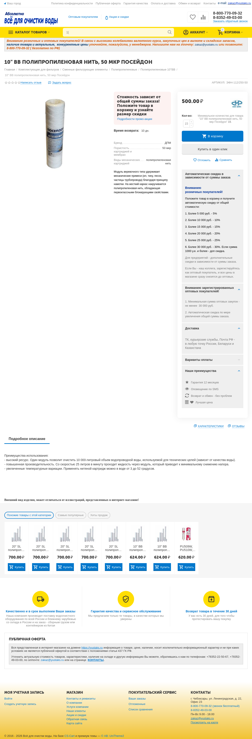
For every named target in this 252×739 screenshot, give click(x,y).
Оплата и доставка (163, 3)
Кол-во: (187, 115)
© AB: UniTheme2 (112, 735)
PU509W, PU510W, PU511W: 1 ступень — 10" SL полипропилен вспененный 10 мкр (186, 548)
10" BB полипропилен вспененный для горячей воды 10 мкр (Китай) (137, 548)
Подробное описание (27, 439)
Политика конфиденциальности (72, 3)
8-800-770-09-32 (227, 13)
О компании (74, 702)
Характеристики (211, 426)
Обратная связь (77, 719)
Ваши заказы (137, 698)
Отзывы (238, 426)
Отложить (201, 160)
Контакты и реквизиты (81, 698)
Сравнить (223, 160)
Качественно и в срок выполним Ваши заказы (40, 611)
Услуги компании (78, 706)
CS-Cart (69, 735)
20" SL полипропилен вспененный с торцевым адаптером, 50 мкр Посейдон (113, 548)
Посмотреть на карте (204, 722)
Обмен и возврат (190, 3)
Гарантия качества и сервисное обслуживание (126, 611)
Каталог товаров (31, 32)
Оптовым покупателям (83, 16)
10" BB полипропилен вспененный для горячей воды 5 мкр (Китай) (162, 548)
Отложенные (136, 704)
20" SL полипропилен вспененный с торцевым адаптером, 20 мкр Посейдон (89, 548)
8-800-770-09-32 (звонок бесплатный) (215, 706)
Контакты (209, 3)
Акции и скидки (119, 16)
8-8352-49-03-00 (227, 17)
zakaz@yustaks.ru (52, 660)
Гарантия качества (136, 3)
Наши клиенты (76, 711)
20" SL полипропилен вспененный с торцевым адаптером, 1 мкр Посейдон (16, 548)
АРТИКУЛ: (218, 82)
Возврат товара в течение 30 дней (211, 611)
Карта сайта (74, 723)
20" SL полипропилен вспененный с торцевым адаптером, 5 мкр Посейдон (40, 548)
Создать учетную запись (20, 704)
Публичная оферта (108, 3)
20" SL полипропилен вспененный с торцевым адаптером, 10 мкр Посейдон (65, 548)
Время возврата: (126, 130)
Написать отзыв (31, 82)
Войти (8, 698)
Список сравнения (140, 709)
